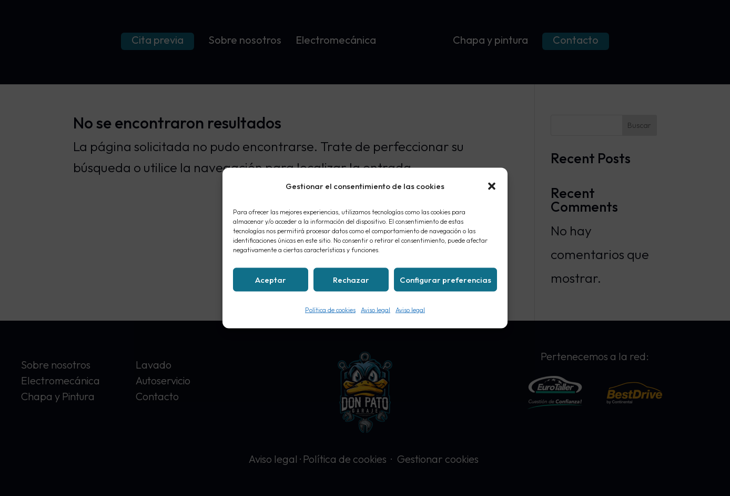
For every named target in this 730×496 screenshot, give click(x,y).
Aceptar (270, 279)
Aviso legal (375, 310)
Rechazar (351, 279)
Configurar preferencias (445, 279)
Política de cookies (330, 310)
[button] (491, 186)
